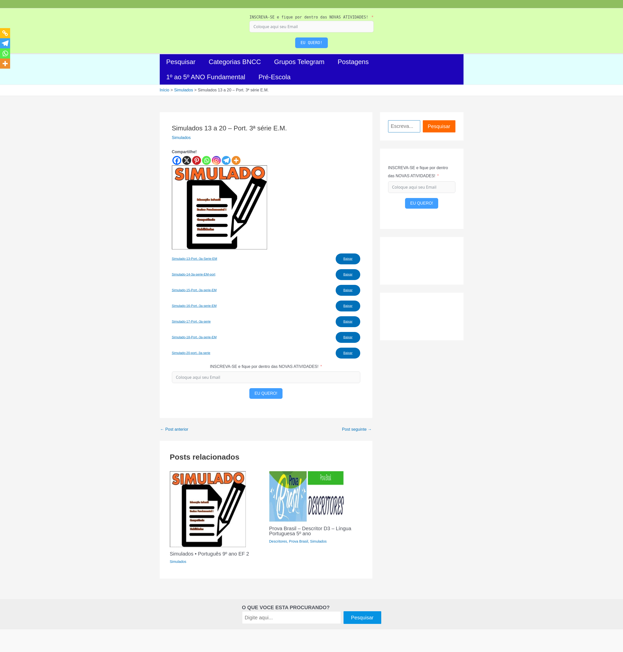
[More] (236, 160)
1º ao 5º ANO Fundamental (205, 77)
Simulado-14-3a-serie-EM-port (193, 274)
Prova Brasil (298, 541)
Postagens (353, 62)
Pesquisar (181, 62)
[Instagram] (216, 160)
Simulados (181, 137)
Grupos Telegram (299, 62)
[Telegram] (226, 160)
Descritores (278, 541)
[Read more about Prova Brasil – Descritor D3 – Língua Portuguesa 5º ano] (307, 496)
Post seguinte (357, 429)
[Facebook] (176, 160)
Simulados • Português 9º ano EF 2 (209, 554)
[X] (186, 160)
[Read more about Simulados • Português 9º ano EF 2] (208, 509)
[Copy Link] (5, 33)
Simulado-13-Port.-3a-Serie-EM (194, 259)
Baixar (347, 259)
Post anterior (174, 429)
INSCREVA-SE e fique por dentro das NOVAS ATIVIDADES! (308, 17)
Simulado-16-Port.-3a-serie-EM (194, 306)
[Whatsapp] (206, 160)
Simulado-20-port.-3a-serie (191, 353)
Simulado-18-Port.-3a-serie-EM (194, 337)
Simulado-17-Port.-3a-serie (191, 321)
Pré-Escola (274, 77)
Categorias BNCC (235, 62)
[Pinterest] (196, 160)
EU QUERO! (311, 42)
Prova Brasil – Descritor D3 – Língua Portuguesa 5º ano (310, 531)
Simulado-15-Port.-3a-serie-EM (194, 290)
